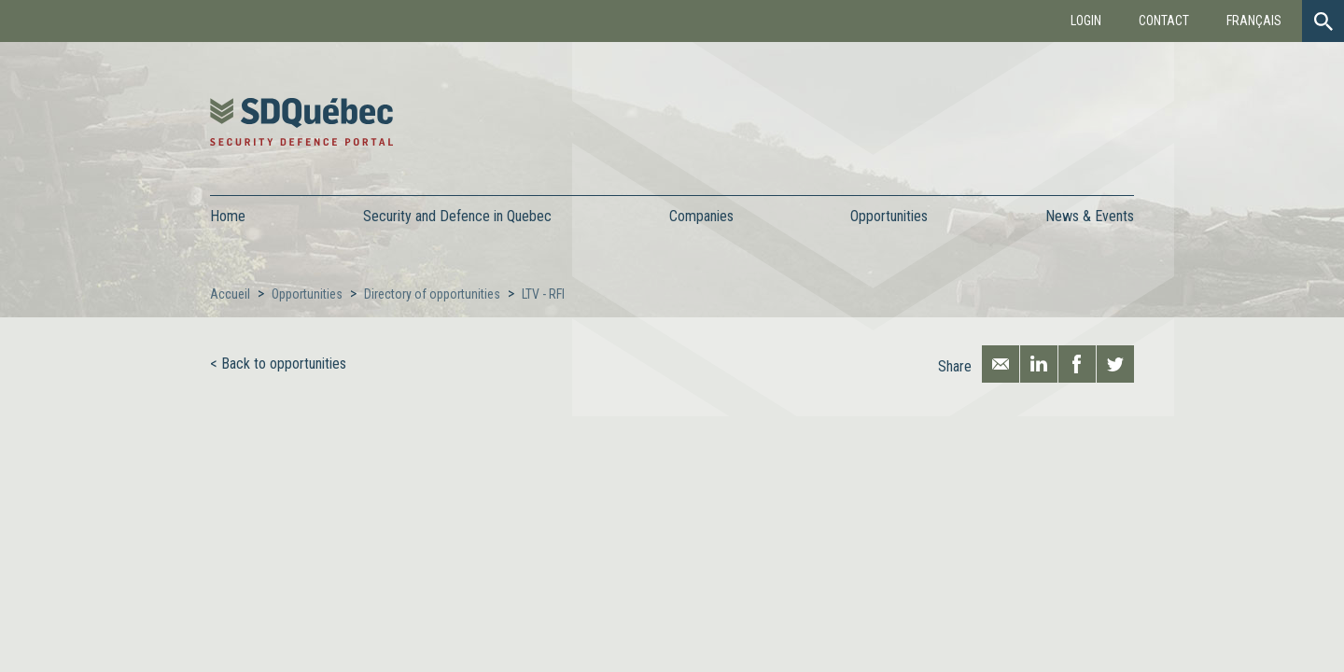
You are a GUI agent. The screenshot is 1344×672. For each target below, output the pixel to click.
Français (1253, 20)
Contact (1164, 20)
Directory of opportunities (432, 294)
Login (1086, 20)
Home (227, 216)
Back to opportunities (283, 363)
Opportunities (307, 294)
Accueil (230, 294)
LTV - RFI (543, 294)
